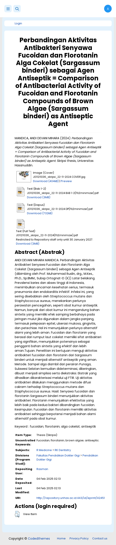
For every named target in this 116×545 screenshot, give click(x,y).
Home (61, 538)
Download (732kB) (39, 213)
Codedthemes (39, 538)
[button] (17, 8)
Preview (66, 181)
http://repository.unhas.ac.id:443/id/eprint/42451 (71, 498)
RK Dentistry (63, 450)
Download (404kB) (46, 181)
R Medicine (44, 450)
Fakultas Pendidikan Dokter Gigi (58, 455)
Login (18, 23)
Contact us (99, 538)
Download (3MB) (38, 197)
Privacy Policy (79, 538)
